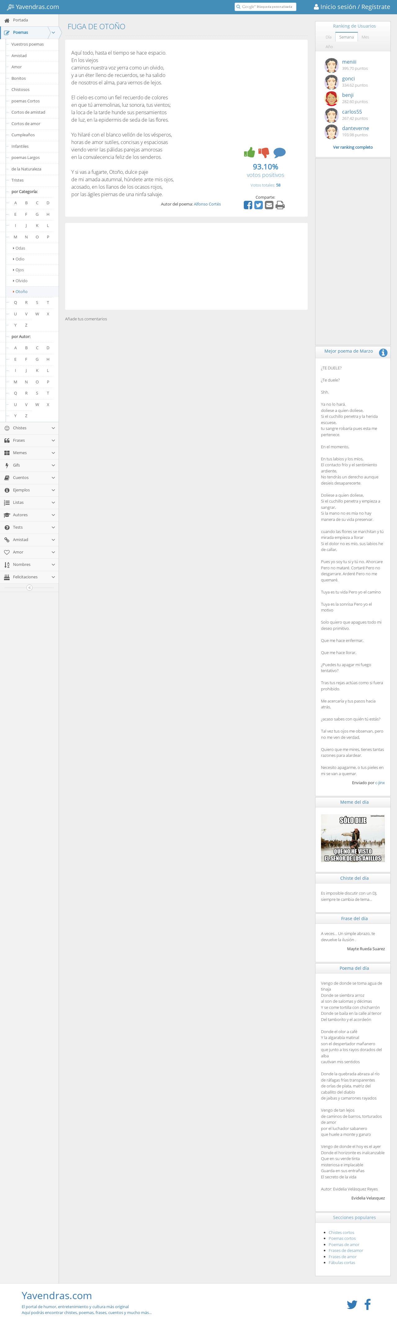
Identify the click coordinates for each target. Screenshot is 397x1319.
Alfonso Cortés (207, 204)
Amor (16, 67)
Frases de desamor (346, 1250)
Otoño (20, 291)
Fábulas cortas (342, 1262)
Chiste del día (354, 878)
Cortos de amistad (28, 112)
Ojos (18, 270)
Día (329, 37)
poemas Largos (25, 157)
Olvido (20, 280)
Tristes (17, 180)
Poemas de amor (344, 1244)
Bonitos (18, 78)
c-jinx (380, 782)
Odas (19, 248)
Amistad (19, 55)
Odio (19, 259)
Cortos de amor (25, 123)
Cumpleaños (23, 135)
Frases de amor (343, 1256)
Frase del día (354, 918)
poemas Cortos (25, 101)
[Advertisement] (186, 266)
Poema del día (354, 968)
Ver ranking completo (353, 147)
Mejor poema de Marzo (348, 351)
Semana (346, 37)
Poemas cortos (342, 1238)
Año (329, 46)
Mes (365, 37)
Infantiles (20, 146)
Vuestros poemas (27, 44)
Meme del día (354, 802)
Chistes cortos (341, 1232)
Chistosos (20, 89)
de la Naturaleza (26, 169)
